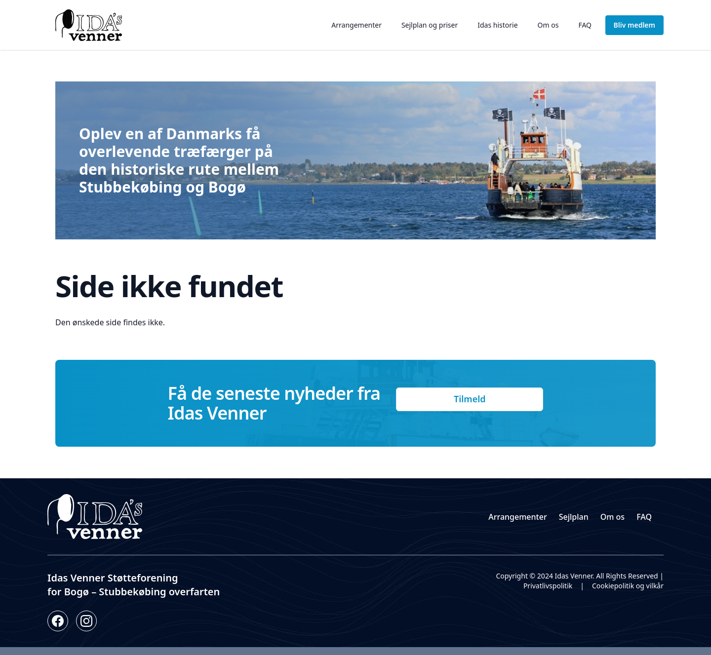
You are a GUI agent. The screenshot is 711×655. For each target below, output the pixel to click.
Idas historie (497, 25)
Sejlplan (574, 516)
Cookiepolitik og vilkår (628, 585)
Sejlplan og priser (429, 25)
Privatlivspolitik (547, 585)
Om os (548, 25)
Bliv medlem (634, 25)
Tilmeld (470, 399)
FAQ (585, 25)
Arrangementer (356, 25)
